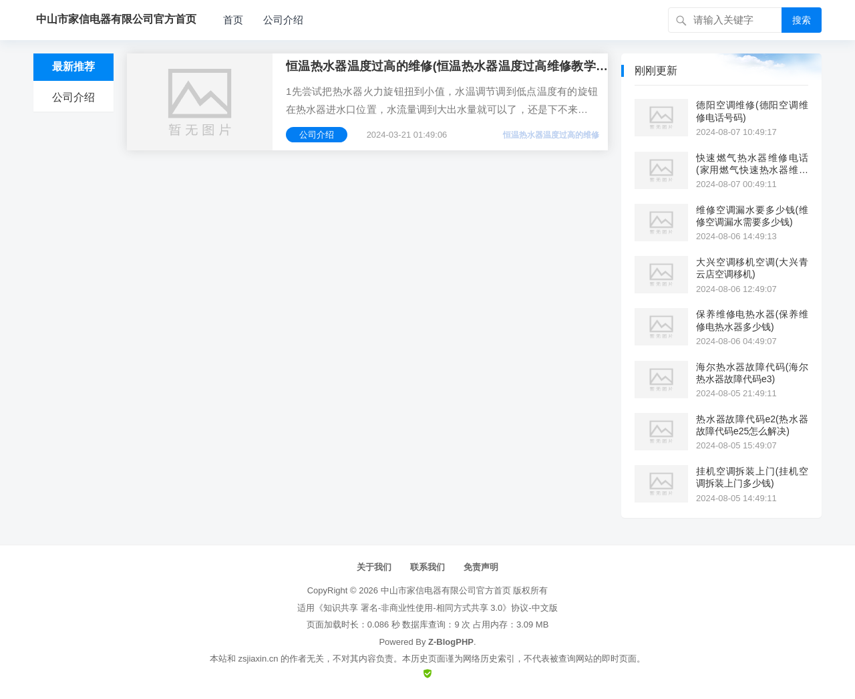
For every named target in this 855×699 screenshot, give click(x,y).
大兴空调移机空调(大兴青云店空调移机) (752, 268)
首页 (233, 19)
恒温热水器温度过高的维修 (551, 135)
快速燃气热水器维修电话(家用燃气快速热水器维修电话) (752, 164)
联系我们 (427, 567)
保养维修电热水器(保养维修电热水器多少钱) (752, 320)
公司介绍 (283, 19)
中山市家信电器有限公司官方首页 (446, 590)
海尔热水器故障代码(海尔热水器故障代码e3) (752, 373)
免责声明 (481, 567)
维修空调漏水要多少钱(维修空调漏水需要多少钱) (752, 215)
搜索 (801, 20)
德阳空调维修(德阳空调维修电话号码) (752, 111)
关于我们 (374, 567)
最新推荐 (73, 66)
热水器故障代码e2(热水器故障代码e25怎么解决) (752, 425)
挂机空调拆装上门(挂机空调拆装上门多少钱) (752, 477)
